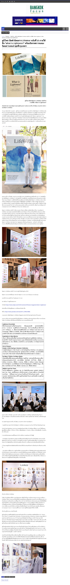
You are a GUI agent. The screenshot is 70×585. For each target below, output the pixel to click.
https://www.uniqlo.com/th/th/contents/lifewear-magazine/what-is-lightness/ (26, 305)
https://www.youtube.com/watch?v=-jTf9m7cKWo (17, 311)
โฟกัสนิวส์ (7, 36)
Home (3, 36)
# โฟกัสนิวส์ (7, 576)
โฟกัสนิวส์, (20, 49)
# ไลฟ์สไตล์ (12, 576)
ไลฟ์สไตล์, (24, 49)
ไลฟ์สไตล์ (12, 36)
